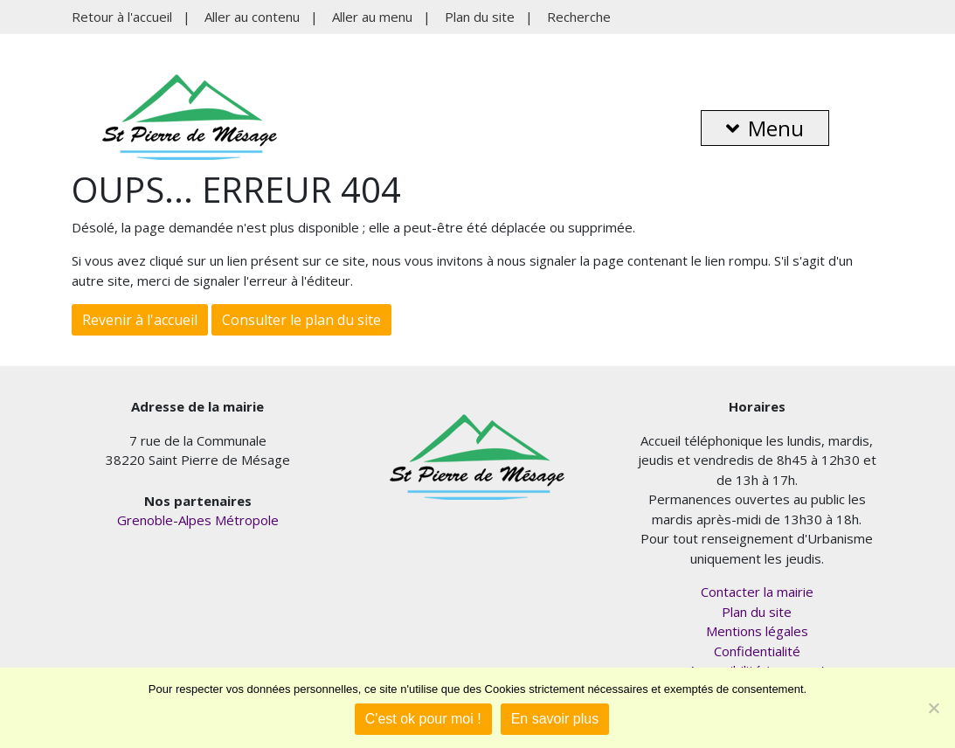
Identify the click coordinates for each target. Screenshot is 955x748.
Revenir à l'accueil (139, 319)
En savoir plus (555, 718)
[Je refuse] (933, 708)
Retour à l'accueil (122, 16)
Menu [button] (765, 128)
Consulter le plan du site (301, 319)
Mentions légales (757, 631)
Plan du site (480, 16)
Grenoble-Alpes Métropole (198, 520)
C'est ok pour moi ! (423, 718)
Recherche (579, 16)
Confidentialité (757, 651)
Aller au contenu (252, 16)
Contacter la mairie (757, 591)
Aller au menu (372, 16)
